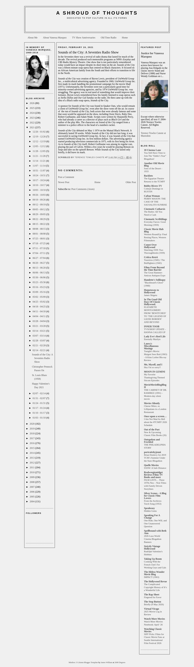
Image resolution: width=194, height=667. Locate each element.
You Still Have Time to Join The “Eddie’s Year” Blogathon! (155, 155)
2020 (32, 423)
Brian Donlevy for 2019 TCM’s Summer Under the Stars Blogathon (155, 458)
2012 (32, 462)
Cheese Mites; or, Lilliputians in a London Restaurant (155, 409)
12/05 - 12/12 (39, 146)
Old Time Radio (108, 37)
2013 (32, 457)
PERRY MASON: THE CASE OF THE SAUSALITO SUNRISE (155, 201)
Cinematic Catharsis (154, 209)
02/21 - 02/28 (39, 345)
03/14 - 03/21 (39, 331)
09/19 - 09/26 (39, 199)
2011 (32, 467)
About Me (32, 37)
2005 (32, 496)
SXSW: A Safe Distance (155, 468)
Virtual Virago (151, 608)
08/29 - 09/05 (39, 214)
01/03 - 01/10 (39, 417)
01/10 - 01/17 (39, 413)
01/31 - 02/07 (39, 398)
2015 (32, 448)
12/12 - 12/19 (39, 141)
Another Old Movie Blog (154, 164)
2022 (32, 122)
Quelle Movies (151, 465)
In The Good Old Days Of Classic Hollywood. (153, 302)
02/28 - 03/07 (39, 340)
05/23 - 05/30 (39, 282)
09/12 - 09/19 (39, 204)
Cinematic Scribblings (155, 219)
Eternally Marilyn (152, 339)
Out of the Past (152, 429)
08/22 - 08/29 (39, 219)
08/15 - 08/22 (39, 224)
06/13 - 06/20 (39, 267)
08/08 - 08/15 (39, 229)
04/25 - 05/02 (39, 301)
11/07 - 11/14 (39, 165)
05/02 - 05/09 (39, 297)
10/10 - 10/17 (39, 185)
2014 (32, 453)
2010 (32, 472)
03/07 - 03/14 (39, 335)
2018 (32, 433)
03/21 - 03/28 (39, 326)
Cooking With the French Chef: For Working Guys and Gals (155, 564)
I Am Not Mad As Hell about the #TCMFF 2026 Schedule (155, 422)
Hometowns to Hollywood (151, 291)
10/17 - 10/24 (39, 180)
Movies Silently (152, 403)
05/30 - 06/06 (39, 277)
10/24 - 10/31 (39, 175)
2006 (32, 491)
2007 (32, 487)
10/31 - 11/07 (39, 170)
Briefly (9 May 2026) (154, 604)
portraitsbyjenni (152, 452)
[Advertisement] (97, 26)
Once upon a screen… (155, 416)
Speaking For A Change (152, 516)
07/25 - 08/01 (39, 238)
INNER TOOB (151, 326)
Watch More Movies (154, 619)
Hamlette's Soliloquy (155, 280)
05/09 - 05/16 (39, 292)
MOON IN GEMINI (154, 371)
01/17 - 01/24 (39, 408)
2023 (32, 117)
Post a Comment (66, 177)
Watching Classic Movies (153, 630)
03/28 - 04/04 (39, 321)
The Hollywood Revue (155, 581)
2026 (32, 103)
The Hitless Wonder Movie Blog (154, 573)
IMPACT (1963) (151, 577)
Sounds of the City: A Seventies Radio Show (42, 358)
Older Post (131, 182)
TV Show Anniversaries (83, 37)
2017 (32, 438)
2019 (32, 428)
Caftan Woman (152, 196)
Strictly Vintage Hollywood (152, 547)
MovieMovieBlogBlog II (155, 385)
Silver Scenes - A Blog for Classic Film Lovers (155, 495)
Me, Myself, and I (153, 364)
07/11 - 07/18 (39, 248)
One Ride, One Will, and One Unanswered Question (155, 523)
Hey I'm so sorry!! (152, 367)
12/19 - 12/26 (39, 136)
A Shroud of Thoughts (97, 13)
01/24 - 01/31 (39, 403)
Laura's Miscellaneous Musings (151, 346)
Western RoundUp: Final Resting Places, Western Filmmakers (155, 237)
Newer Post (63, 182)
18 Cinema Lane (152, 150)
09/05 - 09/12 (39, 209)
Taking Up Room (153, 559)
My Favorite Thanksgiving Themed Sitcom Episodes (154, 377)
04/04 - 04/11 (39, 316)
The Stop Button (152, 601)
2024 (32, 113)
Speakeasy (149, 508)
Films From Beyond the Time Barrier (154, 268)
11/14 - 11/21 (39, 161)
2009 (32, 477)
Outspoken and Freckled (152, 440)
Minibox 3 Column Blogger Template (83, 662)
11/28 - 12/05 (39, 151)
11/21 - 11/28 (39, 156)
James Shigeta (150, 295)
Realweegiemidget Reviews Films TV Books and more (153, 474)
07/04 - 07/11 (39, 253)
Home (125, 37)
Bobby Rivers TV (153, 186)
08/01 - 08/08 (39, 233)
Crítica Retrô (151, 257)
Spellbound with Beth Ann (155, 531)
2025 (32, 108)
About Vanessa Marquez (55, 37)
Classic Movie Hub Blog (154, 230)
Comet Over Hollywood (150, 245)
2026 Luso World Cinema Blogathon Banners (152, 539)
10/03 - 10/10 (39, 190)
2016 (32, 443)
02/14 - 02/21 (39, 350)
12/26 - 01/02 (39, 131)
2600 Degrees (120, 662)
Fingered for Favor (152, 597)
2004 (32, 501)
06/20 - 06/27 (39, 263)
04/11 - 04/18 (39, 311)
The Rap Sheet (151, 594)
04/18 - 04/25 (39, 306)
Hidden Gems (150, 511)
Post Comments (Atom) (82, 189)
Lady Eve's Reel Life (155, 336)
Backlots (148, 175)
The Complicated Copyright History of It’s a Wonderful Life (155, 587)
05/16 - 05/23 (39, 287)
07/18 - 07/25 (39, 243)
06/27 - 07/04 (39, 258)
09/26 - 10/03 (39, 195)
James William (107, 662)
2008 (32, 482)
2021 (32, 127)
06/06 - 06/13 (39, 272)
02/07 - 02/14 (39, 393)
